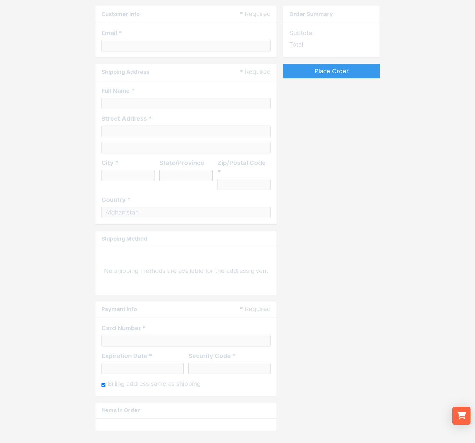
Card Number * (123, 328)
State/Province (181, 162)
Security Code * (212, 355)
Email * (111, 33)
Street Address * (126, 118)
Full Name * (118, 90)
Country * (116, 199)
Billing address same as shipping (154, 383)
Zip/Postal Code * (242, 167)
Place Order (331, 71)
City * (110, 162)
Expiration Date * (126, 355)
